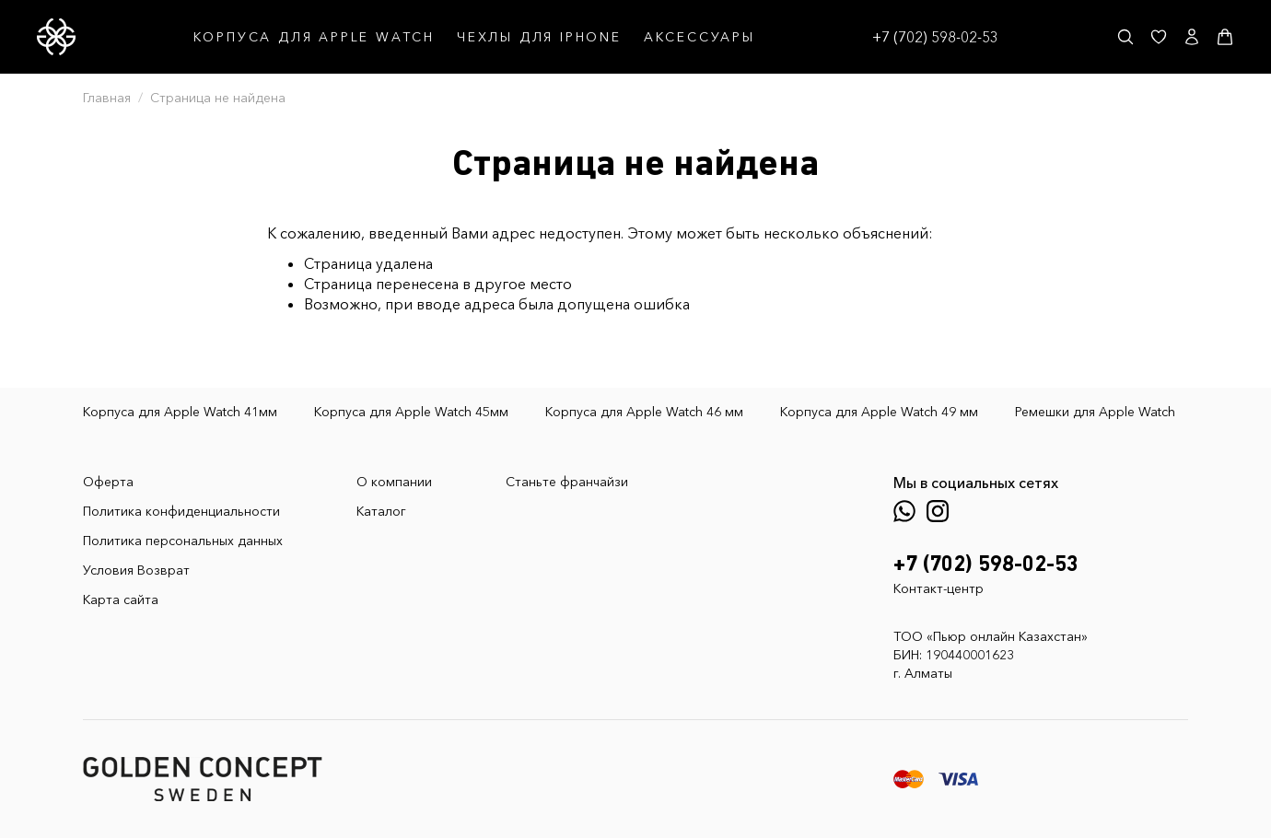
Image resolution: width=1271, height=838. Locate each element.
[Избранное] (1158, 37)
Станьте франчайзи (567, 481)
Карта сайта (120, 599)
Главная (107, 97)
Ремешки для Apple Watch (1095, 411)
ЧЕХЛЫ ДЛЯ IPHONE (539, 37)
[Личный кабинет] (1192, 37)
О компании (394, 481)
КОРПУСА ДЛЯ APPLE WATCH (314, 37)
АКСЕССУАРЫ (699, 37)
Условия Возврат (136, 570)
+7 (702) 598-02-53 (935, 37)
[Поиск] (1125, 37)
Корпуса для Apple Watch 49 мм (879, 411)
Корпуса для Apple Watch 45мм (411, 411)
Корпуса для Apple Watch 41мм (180, 411)
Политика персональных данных (183, 540)
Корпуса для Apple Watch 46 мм (644, 411)
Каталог (381, 511)
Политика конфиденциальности (181, 511)
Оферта (108, 481)
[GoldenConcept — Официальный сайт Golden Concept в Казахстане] (56, 36)
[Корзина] (1225, 37)
